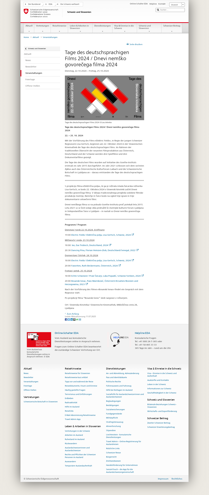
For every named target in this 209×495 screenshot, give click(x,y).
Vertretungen (42, 28)
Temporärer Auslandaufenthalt (78, 466)
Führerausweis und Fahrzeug (118, 386)
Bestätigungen (112, 405)
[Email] (80, 319)
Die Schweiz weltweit (69, 4)
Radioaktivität (71, 402)
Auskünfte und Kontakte (158, 380)
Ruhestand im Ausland (74, 439)
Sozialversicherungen (115, 409)
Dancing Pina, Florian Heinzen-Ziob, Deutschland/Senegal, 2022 (104, 250)
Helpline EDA (142, 333)
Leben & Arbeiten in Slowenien (80, 28)
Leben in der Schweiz (156, 384)
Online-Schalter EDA (67, 333)
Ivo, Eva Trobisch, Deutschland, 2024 (91, 245)
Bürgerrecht (111, 457)
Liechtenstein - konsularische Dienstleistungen (118, 436)
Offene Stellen (30, 390)
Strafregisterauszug (114, 422)
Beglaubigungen (113, 401)
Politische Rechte (113, 382)
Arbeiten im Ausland (74, 435)
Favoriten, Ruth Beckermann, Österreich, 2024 (96, 265)
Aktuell (29, 28)
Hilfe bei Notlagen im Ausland (119, 390)
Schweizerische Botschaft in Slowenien (41, 402)
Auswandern (70, 461)
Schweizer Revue (113, 453)
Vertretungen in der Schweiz (77, 431)
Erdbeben (69, 398)
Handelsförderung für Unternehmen (122, 465)
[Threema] (74, 319)
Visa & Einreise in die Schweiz (125, 28)
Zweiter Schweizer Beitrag (158, 423)
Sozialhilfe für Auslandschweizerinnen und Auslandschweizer (125, 395)
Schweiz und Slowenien (149, 28)
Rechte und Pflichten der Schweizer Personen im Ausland (80, 456)
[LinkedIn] (71, 319)
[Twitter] (69, 319)
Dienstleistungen (102, 28)
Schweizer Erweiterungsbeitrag (161, 427)
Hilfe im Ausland (72, 407)
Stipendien (111, 430)
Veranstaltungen (31, 382)
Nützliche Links (113, 448)
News (26, 373)
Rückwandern (71, 443)
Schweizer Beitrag (172, 28)
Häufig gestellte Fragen (75, 390)
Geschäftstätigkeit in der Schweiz (161, 393)
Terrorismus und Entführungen (78, 394)
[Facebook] (66, 319)
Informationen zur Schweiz (159, 388)
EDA (50, 4)
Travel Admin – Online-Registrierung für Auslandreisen (123, 443)
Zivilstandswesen (113, 461)
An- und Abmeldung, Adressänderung (122, 373)
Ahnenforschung (113, 426)
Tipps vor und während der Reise (79, 382)
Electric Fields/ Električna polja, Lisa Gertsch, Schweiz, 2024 (102, 234)
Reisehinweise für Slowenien (77, 373)
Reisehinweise (59, 28)
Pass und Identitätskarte (116, 377)
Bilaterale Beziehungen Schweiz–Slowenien (161, 405)
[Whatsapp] (77, 319)
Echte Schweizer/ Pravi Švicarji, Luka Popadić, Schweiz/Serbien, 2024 (107, 275)
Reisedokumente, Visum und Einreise (81, 386)
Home (26, 37)
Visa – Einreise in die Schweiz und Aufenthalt (162, 374)
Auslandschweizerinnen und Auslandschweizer (77, 449)
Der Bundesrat (34, 4)
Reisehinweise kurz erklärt (76, 377)
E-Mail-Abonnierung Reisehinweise (80, 415)
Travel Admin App (73, 419)
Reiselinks (69, 411)
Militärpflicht (112, 418)
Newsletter (28, 377)
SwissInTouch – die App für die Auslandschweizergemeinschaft (120, 470)
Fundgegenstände (114, 414)
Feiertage (28, 386)
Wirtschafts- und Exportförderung (162, 411)
